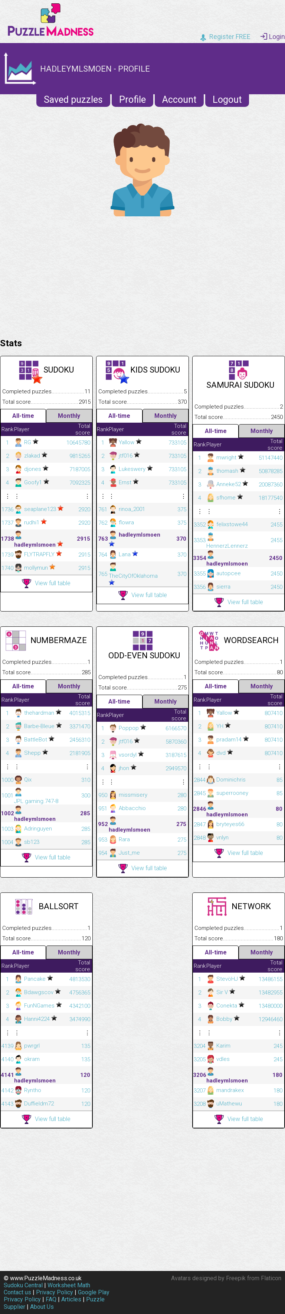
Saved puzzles (73, 99)
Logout (227, 99)
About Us (42, 1306)
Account (179, 99)
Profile (132, 99)
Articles (71, 1299)
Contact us (17, 1292)
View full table (46, 583)
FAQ (51, 1299)
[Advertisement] (142, 275)
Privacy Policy (54, 1292)
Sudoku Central (23, 1285)
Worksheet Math (69, 1285)
